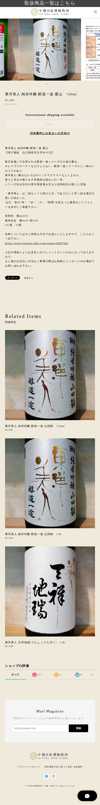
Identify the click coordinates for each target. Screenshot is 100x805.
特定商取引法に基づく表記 (58, 767)
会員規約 (78, 767)
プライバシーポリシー (29, 767)
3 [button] (51, 83)
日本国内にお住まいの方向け (50, 133)
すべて (15, 674)
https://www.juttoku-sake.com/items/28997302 (36, 243)
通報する (29, 278)
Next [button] (94, 50)
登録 (78, 728)
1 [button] (46, 83)
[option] (50, 50)
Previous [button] (6, 50)
